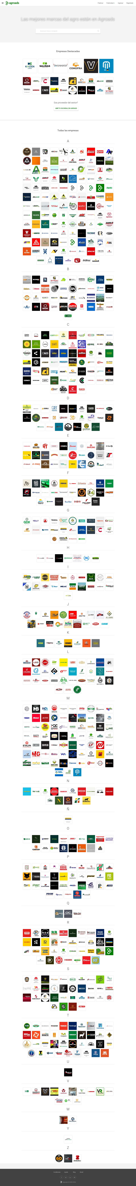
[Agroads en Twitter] (65, 1177)
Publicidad (110, 3)
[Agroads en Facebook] (61, 1177)
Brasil (81, 1172)
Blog (74, 1172)
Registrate (129, 3)
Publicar (100, 3)
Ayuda (66, 1172)
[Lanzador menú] (3, 3)
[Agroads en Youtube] (74, 1177)
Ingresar (120, 3)
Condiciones (56, 1172)
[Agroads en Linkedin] (70, 1177)
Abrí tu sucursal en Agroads (66, 108)
